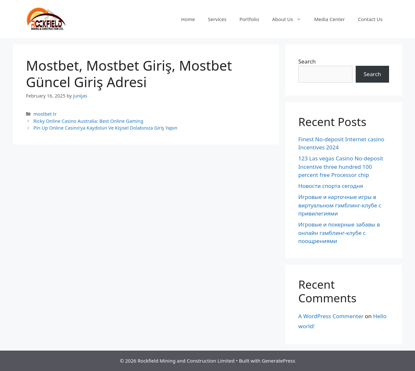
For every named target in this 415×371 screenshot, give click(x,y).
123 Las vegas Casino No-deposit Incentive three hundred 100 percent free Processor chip (340, 167)
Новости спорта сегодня (330, 186)
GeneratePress (278, 360)
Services (217, 19)
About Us (290, 19)
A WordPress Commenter (330, 316)
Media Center (329, 19)
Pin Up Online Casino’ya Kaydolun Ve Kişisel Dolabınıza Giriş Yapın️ (105, 128)
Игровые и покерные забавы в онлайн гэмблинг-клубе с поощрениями (339, 233)
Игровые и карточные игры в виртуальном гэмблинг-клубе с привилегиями (339, 205)
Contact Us (370, 19)
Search (307, 61)
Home (188, 19)
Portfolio (249, 19)
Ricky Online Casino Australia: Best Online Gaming (88, 121)
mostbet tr (45, 114)
